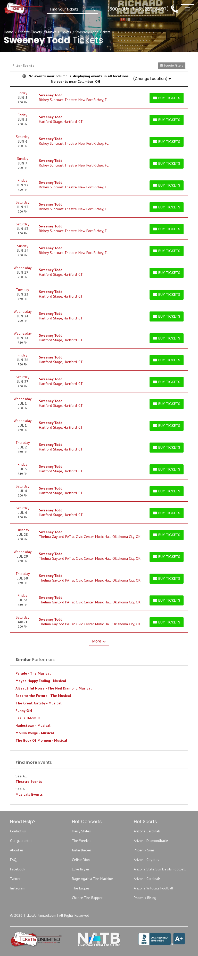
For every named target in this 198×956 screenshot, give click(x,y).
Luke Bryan (80, 869)
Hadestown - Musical (32, 725)
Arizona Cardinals (147, 831)
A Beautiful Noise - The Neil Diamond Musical (53, 688)
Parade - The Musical (33, 673)
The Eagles (80, 888)
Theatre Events (28, 781)
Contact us (18, 831)
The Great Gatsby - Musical (38, 703)
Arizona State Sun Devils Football (160, 869)
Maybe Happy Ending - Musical (40, 680)
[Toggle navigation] (187, 9)
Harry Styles (81, 831)
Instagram (17, 888)
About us (16, 850)
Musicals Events (29, 794)
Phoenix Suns (144, 850)
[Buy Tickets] (167, 98)
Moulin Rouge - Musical (34, 733)
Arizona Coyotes (146, 859)
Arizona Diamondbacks (151, 840)
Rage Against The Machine (92, 878)
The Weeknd (82, 840)
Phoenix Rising (145, 897)
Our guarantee (21, 840)
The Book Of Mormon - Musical (41, 740)
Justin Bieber (81, 850)
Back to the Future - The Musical (43, 695)
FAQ (13, 859)
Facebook (17, 869)
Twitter (15, 878)
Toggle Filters (171, 65)
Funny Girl (23, 710)
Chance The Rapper (87, 897)
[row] (99, 97)
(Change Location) (152, 78)
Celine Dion (81, 859)
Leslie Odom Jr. (27, 718)
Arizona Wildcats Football (153, 888)
